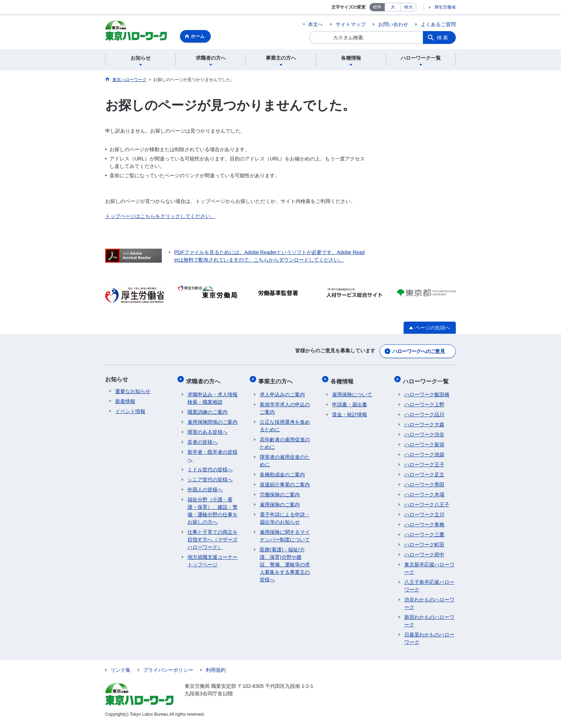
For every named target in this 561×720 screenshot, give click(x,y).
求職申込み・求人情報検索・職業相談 (212, 394)
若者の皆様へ (202, 438)
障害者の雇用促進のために (285, 457)
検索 (443, 37)
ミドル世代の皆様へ (210, 466)
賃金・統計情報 (349, 411)
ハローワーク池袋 (424, 451)
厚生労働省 (445, 7)
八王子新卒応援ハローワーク (429, 582)
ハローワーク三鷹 (424, 531)
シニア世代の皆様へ (210, 476)
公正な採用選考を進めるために (285, 422)
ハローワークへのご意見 (418, 351)
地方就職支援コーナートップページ (212, 557)
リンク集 (121, 666)
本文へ (315, 24)
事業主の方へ (277, 379)
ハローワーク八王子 (426, 501)
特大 (408, 7)
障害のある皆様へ (207, 428)
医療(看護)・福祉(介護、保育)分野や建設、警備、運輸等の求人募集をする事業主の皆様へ (285, 561)
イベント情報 (130, 411)
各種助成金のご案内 (282, 471)
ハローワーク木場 (424, 491)
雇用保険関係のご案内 (212, 418)
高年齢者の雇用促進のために (285, 439)
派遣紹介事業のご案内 (285, 481)
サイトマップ (351, 24)
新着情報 (125, 401)
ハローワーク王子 (424, 461)
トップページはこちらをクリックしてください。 (160, 217)
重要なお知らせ (132, 391)
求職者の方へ (204, 379)
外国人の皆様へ (205, 486)
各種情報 (343, 379)
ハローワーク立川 (424, 511)
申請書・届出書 (349, 401)
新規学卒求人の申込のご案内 (285, 404)
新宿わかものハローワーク (429, 617)
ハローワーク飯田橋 (426, 391)
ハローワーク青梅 (424, 521)
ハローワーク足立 (424, 471)
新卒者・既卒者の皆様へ (212, 452)
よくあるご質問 (438, 24)
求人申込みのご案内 (282, 391)
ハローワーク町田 (424, 541)
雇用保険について (352, 391)
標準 (377, 7)
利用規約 (216, 666)
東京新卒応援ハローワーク (429, 564)
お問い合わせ (393, 24)
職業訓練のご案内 (207, 408)
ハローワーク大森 (424, 421)
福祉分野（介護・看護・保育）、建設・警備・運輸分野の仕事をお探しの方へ (212, 507)
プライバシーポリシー (168, 666)
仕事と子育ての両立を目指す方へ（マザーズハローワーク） (212, 536)
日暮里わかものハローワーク (429, 634)
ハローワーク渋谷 (424, 431)
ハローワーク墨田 (424, 481)
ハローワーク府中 (424, 551)
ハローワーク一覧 (427, 379)
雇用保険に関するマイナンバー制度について (285, 532)
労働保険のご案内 (280, 491)
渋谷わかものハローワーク (429, 599)
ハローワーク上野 (424, 401)
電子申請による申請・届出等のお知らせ (285, 514)
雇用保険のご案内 (280, 501)
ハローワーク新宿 (424, 441)
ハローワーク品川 (424, 411)
